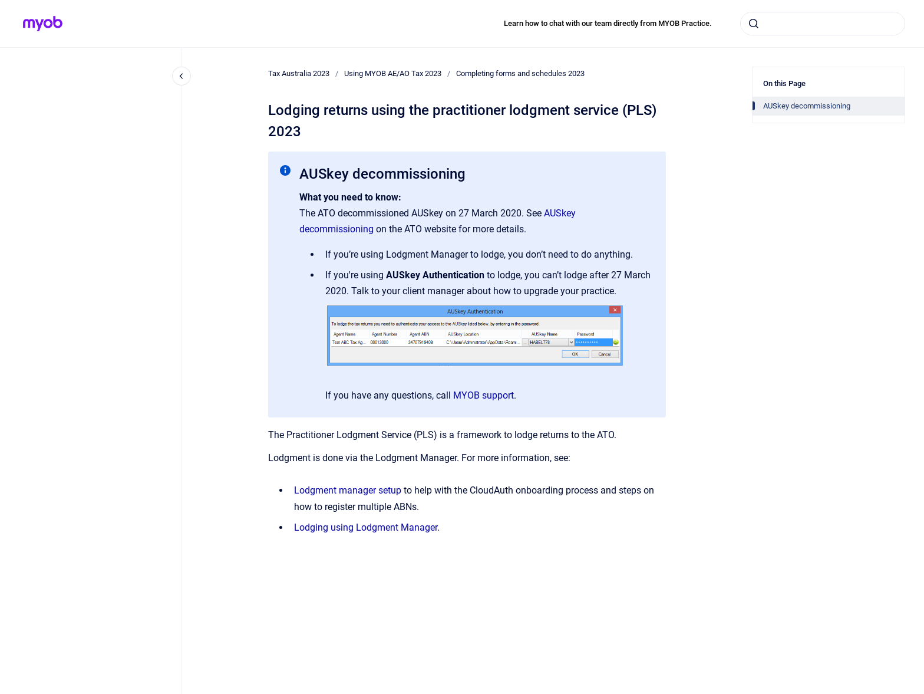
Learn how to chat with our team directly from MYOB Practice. (608, 23)
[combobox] (823, 23)
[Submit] (753, 23)
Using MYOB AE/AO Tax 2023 (392, 73)
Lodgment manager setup (347, 490)
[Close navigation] (181, 76)
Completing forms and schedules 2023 (520, 73)
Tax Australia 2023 (298, 73)
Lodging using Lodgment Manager (365, 527)
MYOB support (483, 395)
